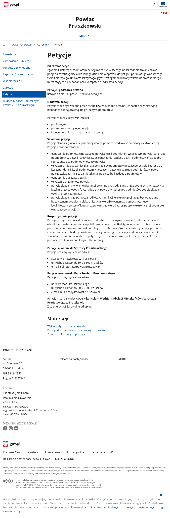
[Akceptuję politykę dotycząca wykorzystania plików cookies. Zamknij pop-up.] (161, 495)
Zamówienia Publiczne (17, 61)
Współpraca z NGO (15, 81)
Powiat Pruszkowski (21, 44)
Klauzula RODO (64, 459)
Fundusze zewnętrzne (16, 67)
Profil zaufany (96, 452)
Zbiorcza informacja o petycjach (67, 334)
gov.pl (11, 444)
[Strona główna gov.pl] (11, 5)
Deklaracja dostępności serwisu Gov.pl (27, 459)
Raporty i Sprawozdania (18, 74)
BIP (111, 452)
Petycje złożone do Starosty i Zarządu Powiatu (76, 330)
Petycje (7, 94)
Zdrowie (8, 87)
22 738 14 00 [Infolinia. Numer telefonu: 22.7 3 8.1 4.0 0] (10, 402)
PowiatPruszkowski (85, 22)
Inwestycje (9, 54)
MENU (85, 36)
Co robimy (43, 44)
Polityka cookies (52, 452)
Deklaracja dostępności (73, 359)
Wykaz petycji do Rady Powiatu (66, 326)
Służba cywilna (75, 452)
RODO (122, 359)
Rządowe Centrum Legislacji (20, 452)
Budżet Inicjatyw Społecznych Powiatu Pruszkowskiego (21, 103)
